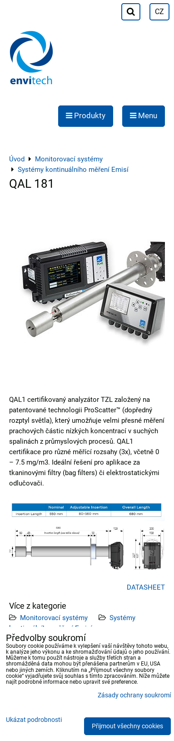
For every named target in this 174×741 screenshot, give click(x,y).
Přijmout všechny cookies (127, 726)
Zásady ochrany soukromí (134, 695)
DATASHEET (146, 587)
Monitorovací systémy (54, 618)
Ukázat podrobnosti (34, 720)
